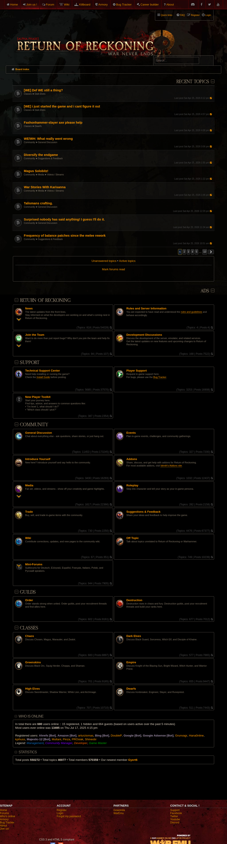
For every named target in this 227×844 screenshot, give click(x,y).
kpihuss (20, 739)
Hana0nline (196, 735)
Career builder (150, 4)
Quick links (166, 15)
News (29, 308)
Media (41, 174)
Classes (28, 94)
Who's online (7, 816)
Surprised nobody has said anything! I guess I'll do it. (64, 219)
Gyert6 (132, 760)
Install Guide (43, 377)
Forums (4, 813)
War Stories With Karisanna (45, 187)
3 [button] (188, 251)
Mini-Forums (34, 564)
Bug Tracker (124, 4)
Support (29, 362)
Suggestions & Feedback (50, 158)
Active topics (127, 261)
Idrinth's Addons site (171, 465)
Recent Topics (192, 82)
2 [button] (184, 251)
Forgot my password (69, 816)
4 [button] (192, 251)
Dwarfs (38, 126)
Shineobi (90, 739)
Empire (131, 662)
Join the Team (34, 334)
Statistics (28, 752)
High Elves (32, 688)
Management (35, 743)
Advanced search (168, 53)
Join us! (4, 828)
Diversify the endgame (41, 155)
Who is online (31, 716)
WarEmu (119, 813)
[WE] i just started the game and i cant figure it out (62, 106)
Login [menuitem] (208, 15)
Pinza (66, 739)
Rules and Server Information (146, 308)
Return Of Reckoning (45, 300)
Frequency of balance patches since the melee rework (65, 235)
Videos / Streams (55, 174)
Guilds (28, 592)
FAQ (182, 15)
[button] (211, 252)
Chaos (29, 636)
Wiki (67, 4)
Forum (50, 4)
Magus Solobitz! (36, 171)
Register (62, 810)
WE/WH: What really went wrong (48, 138)
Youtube (175, 819)
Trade (29, 511)
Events (131, 432)
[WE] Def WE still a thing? (43, 90)
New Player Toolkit (38, 397)
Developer (80, 743)
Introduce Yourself (37, 459)
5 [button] (196, 251)
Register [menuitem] (195, 15)
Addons (131, 459)
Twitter (174, 816)
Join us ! (31, 4)
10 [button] (204, 251)
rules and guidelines (191, 312)
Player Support (136, 370)
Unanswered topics (104, 261)
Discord (174, 822)
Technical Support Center (42, 370)
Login (60, 813)
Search (207, 61)
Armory (103, 4)
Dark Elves (40, 94)
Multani (56, 739)
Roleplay (132, 485)
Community (29, 142)
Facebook (176, 813)
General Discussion (47, 142)
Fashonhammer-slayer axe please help (53, 122)
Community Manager (58, 743)
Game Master (98, 743)
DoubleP (116, 735)
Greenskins (33, 662)
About (170, 4)
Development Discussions (144, 334)
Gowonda (119, 810)
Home (14, 4)
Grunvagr (181, 735)
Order (29, 600)
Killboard (84, 4)
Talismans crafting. (38, 203)
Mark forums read (113, 269)
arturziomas (85, 735)
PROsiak (77, 739)
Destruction (134, 600)
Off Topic (132, 538)
